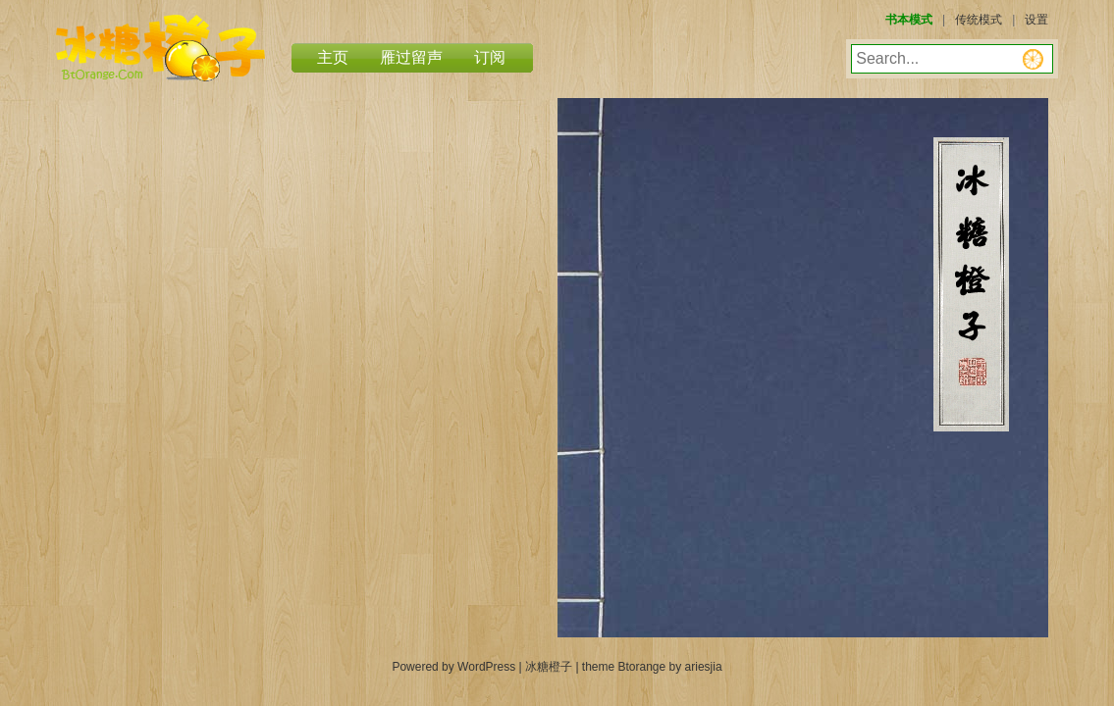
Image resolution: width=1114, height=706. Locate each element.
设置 (1036, 19)
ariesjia (703, 667)
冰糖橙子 (160, 48)
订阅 (489, 57)
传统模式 (978, 19)
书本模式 (908, 19)
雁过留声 (411, 57)
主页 (332, 57)
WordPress (486, 667)
